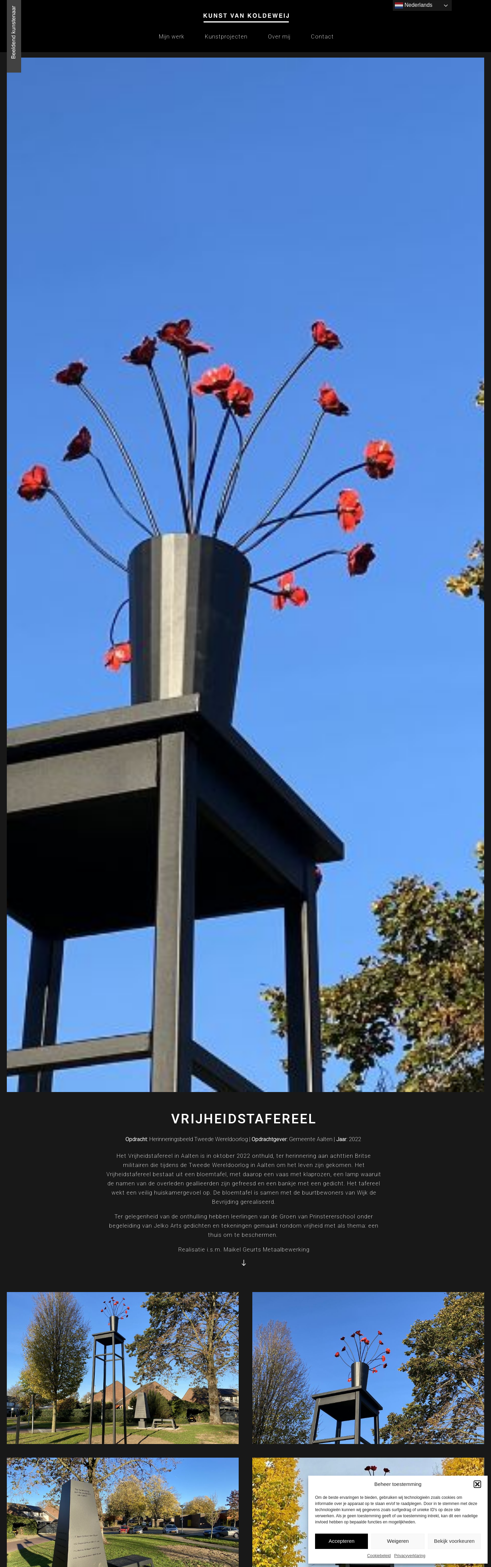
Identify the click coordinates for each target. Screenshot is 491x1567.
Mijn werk (171, 36)
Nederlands (413, 5)
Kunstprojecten (226, 36)
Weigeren (398, 1541)
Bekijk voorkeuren (454, 1541)
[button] (477, 1484)
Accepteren (342, 1541)
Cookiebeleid (379, 1555)
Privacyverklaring (409, 1555)
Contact (322, 36)
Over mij (279, 36)
